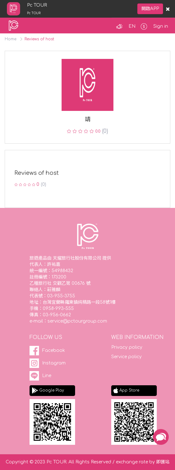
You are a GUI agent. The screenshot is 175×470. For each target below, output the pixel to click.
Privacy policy (126, 347)
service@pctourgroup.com (77, 321)
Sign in (160, 26)
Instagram (54, 363)
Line (46, 375)
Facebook (53, 350)
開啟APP (150, 8)
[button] (130, 26)
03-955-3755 (61, 296)
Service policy (126, 356)
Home (10, 39)
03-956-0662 (57, 314)
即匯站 (162, 462)
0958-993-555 (58, 308)
